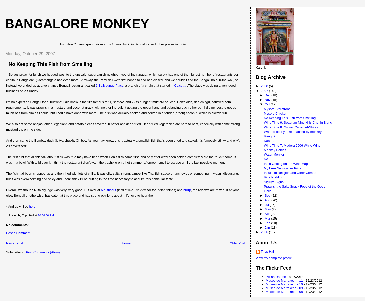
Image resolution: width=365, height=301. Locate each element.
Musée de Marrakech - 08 (284, 292)
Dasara (269, 141)
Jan (268, 228)
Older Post (237, 243)
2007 (265, 91)
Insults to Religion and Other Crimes (290, 173)
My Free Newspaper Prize (282, 168)
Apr (268, 214)
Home (126, 243)
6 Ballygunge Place (109, 86)
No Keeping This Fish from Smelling (50, 64)
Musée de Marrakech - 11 (284, 280)
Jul (267, 205)
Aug (268, 200)
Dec (268, 95)
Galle (267, 191)
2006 (265, 232)
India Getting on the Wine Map (286, 164)
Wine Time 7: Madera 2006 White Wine (292, 146)
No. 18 (268, 159)
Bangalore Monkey (77, 23)
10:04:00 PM (46, 215)
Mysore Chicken (275, 114)
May (268, 209)
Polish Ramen (276, 277)
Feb (268, 223)
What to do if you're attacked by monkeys (293, 132)
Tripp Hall (268, 252)
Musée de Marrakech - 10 (284, 284)
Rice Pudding (273, 177)
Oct (268, 104)
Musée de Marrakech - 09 (284, 288)
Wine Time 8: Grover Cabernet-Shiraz (291, 127)
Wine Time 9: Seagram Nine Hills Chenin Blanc (298, 122)
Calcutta (180, 86)
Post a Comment (18, 233)
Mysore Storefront (277, 109)
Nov (268, 100)
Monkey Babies (275, 150)
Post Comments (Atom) (43, 252)
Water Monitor (274, 154)
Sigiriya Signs (274, 182)
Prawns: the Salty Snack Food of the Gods (294, 186)
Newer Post (14, 243)
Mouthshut (108, 190)
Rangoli (269, 136)
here (32, 206)
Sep (268, 196)
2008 (265, 86)
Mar (268, 218)
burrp (187, 190)
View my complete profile (274, 258)
